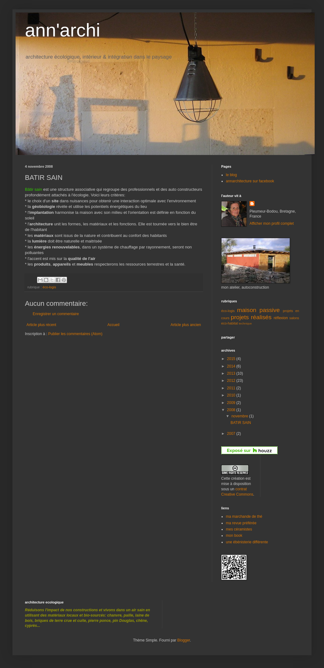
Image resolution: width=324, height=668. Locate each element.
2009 (231, 403)
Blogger (183, 640)
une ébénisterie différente (247, 542)
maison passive (258, 310)
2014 (231, 366)
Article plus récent (41, 325)
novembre (240, 416)
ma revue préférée (241, 523)
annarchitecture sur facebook (250, 181)
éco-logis (49, 287)
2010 (231, 395)
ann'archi (62, 30)
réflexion (281, 318)
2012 (231, 380)
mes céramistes (239, 529)
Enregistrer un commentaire (56, 314)
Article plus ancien (186, 325)
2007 (231, 433)
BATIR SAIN (241, 423)
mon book (234, 535)
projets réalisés (251, 317)
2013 (231, 373)
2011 (231, 388)
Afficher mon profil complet (272, 223)
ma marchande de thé (244, 516)
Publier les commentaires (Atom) (75, 334)
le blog (231, 175)
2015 (231, 359)
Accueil (113, 325)
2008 (231, 410)
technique (245, 323)
